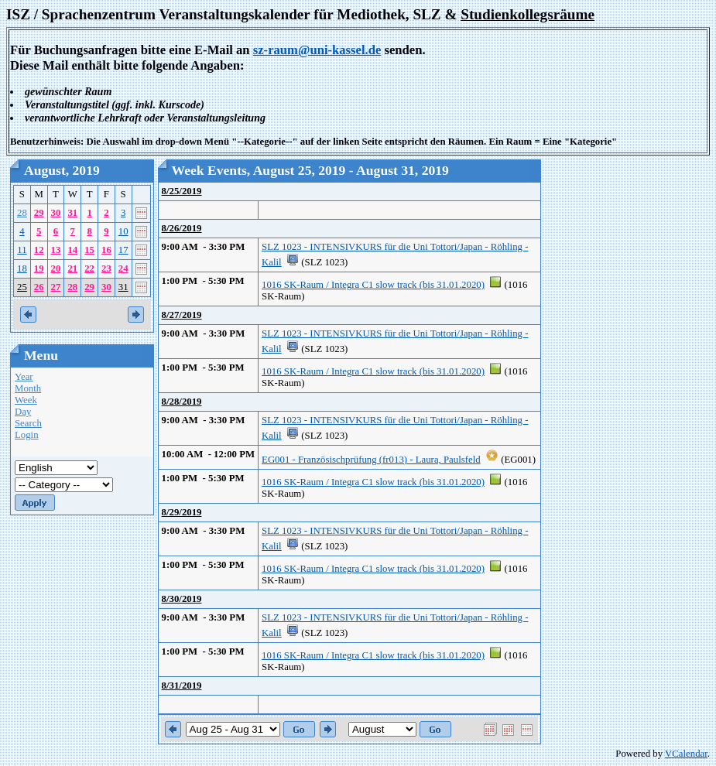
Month (28, 388)
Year (24, 376)
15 (89, 250)
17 (123, 250)
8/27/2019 (182, 314)
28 (22, 212)
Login (27, 434)
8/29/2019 (182, 512)
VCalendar (686, 753)
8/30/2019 (182, 598)
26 (39, 287)
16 (106, 250)
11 (21, 250)
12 (39, 250)
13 (56, 250)
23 (106, 268)
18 (22, 268)
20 (56, 268)
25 (22, 287)
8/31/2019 (182, 685)
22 (89, 268)
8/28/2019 (182, 401)
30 (56, 212)
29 (39, 212)
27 (56, 287)
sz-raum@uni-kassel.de (317, 50)
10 (123, 231)
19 (39, 268)
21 (72, 268)
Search (28, 423)
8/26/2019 (182, 228)
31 (72, 212)
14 (72, 250)
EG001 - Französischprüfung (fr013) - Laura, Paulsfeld (371, 459)
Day (23, 411)
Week (26, 400)
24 (123, 268)
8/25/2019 (182, 191)
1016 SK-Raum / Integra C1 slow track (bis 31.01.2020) (373, 284)
